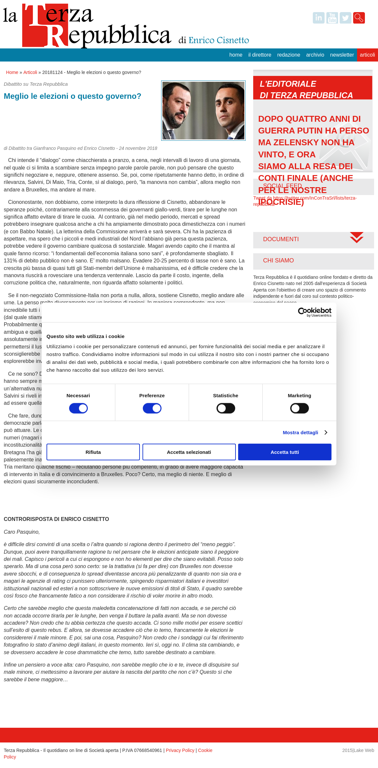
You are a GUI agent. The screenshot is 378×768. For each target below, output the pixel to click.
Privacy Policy (180, 750)
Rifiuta (93, 452)
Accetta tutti (285, 452)
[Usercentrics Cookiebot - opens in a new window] (302, 312)
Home (235, 55)
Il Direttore (259, 55)
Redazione (288, 55)
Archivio (315, 55)
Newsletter (342, 55)
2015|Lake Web (358, 750)
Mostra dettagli (300, 432)
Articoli (367, 55)
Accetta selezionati (189, 452)
